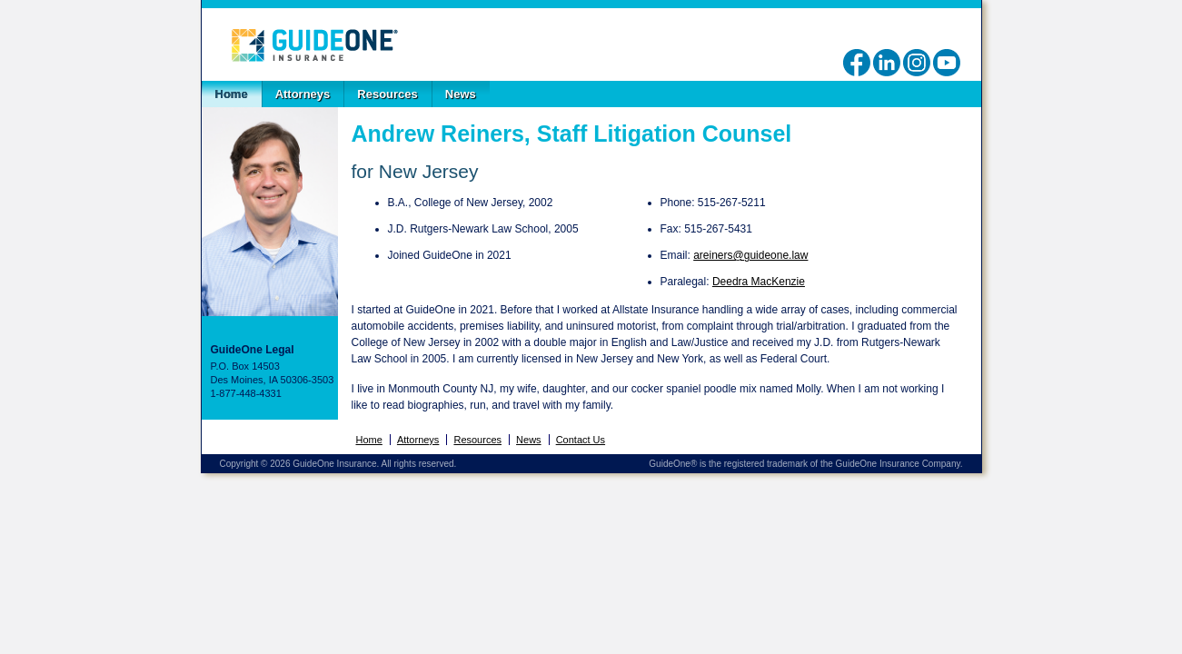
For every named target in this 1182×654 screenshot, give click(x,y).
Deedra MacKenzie (758, 281)
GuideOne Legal (314, 44)
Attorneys (303, 94)
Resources (387, 94)
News (460, 94)
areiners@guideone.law (750, 255)
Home (231, 94)
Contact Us (580, 439)
